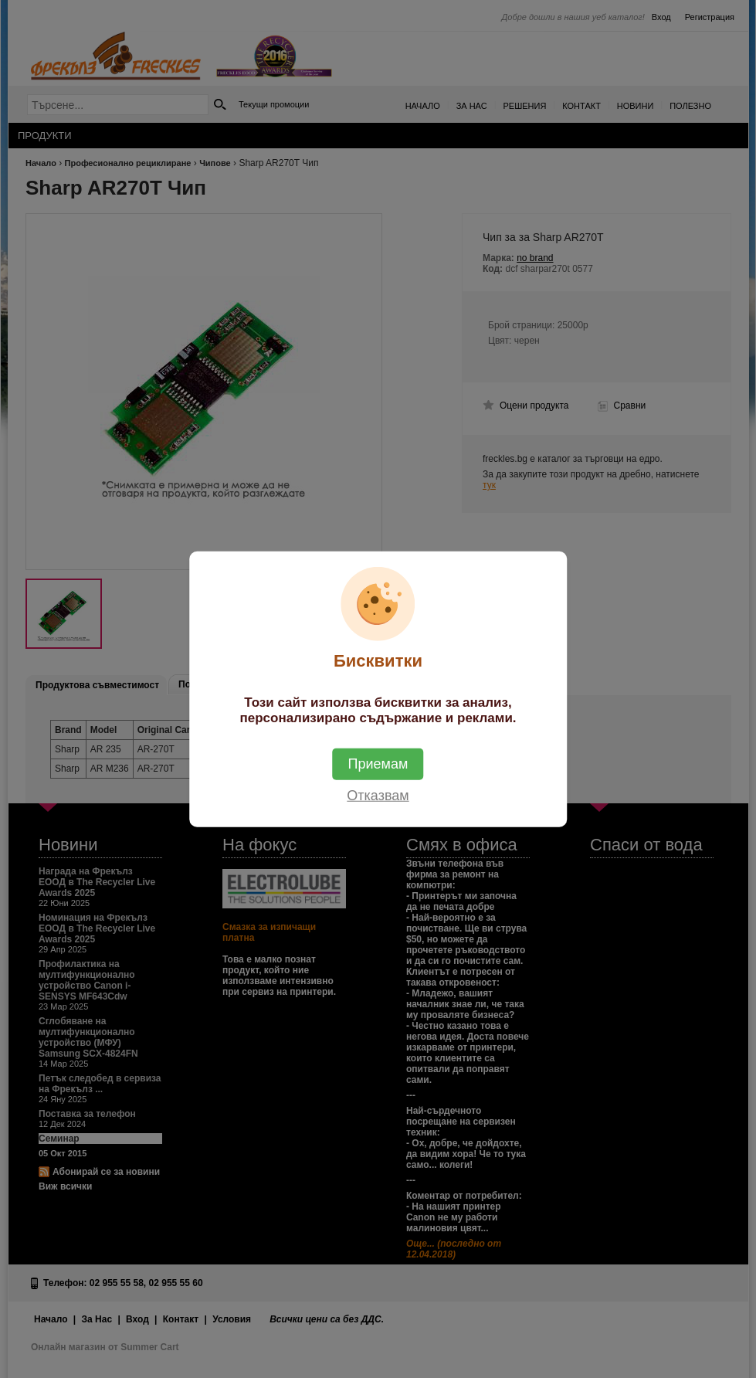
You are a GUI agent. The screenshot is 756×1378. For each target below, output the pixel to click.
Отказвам (378, 795)
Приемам (378, 763)
